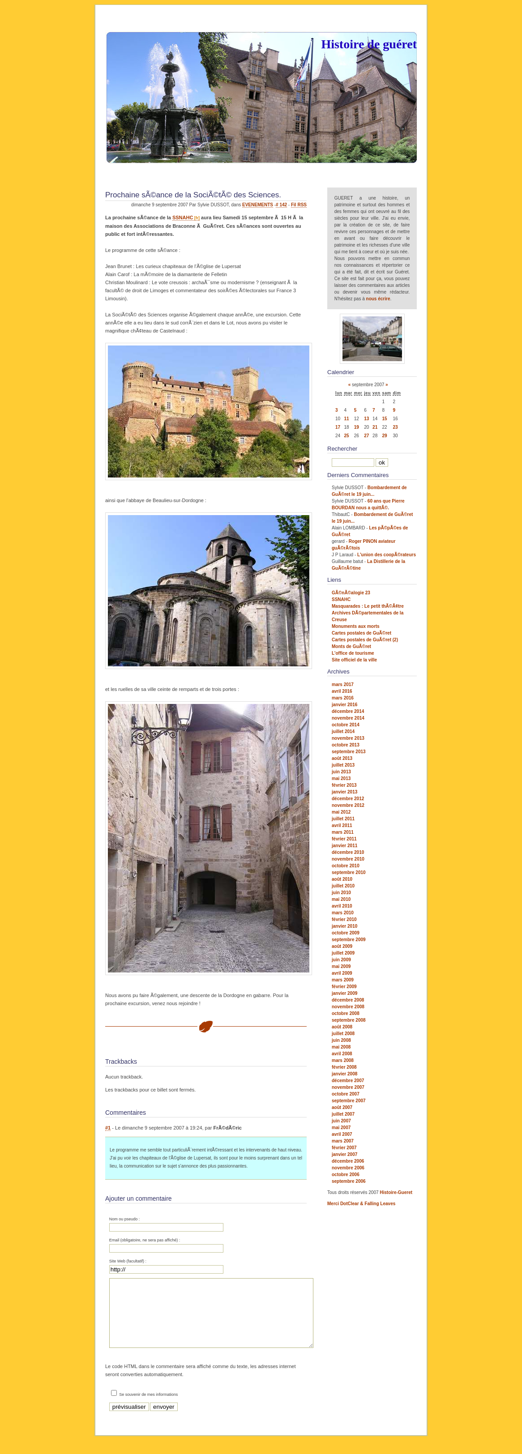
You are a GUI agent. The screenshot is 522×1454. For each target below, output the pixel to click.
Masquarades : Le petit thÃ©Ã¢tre (368, 606)
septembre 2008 (349, 1020)
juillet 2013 (343, 765)
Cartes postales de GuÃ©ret (361, 633)
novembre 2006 (348, 1167)
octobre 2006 (345, 1174)
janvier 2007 (344, 1154)
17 (337, 427)
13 (366, 418)
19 (356, 427)
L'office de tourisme (353, 653)
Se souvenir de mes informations (148, 1408)
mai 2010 (341, 899)
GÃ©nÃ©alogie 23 (351, 592)
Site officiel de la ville (354, 659)
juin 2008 (341, 1040)
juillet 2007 (343, 1114)
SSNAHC (182, 217)
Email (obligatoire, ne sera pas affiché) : (144, 1240)
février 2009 (344, 986)
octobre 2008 (345, 1013)
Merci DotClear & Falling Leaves (361, 1203)
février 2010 (344, 919)
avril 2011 (342, 825)
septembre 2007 (349, 1100)
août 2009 (342, 946)
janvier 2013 (344, 791)
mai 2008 (341, 1047)
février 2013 (344, 785)
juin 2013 (341, 771)
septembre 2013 (349, 751)
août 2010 (342, 879)
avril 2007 (342, 1134)
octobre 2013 (345, 744)
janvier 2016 (344, 704)
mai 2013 (341, 778)
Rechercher (342, 448)
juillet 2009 (343, 953)
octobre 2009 (345, 932)
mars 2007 (343, 1140)
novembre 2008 (348, 1006)
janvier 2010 (344, 926)
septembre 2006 (349, 1181)
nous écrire (378, 298)
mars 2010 (343, 912)
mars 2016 (343, 697)
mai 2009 (341, 966)
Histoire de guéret (369, 44)
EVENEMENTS (257, 204)
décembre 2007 (348, 1080)
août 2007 (342, 1107)
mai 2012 (341, 812)
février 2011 (344, 838)
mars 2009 (343, 979)
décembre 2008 (348, 1000)
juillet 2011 (343, 818)
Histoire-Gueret (396, 1192)
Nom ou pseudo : (124, 1219)
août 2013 (342, 758)
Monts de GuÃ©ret (351, 646)
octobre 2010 (345, 865)
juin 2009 (341, 959)
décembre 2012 (348, 798)
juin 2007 (341, 1120)
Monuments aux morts (356, 626)
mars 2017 (343, 684)
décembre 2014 (348, 711)
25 (346, 435)
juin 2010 (341, 892)
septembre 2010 (349, 872)
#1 (108, 1127)
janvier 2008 (344, 1073)
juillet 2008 (343, 1033)
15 (384, 418)
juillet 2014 (343, 731)
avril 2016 (342, 691)
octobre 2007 (345, 1094)
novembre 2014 (348, 718)
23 (395, 427)
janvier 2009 (344, 993)
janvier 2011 (344, 845)
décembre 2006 (348, 1161)
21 (374, 427)
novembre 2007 (348, 1087)
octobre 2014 (345, 724)
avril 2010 (342, 906)
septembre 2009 (349, 939)
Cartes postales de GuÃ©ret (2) (365, 639)
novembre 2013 (348, 738)
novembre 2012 (348, 805)
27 (366, 435)
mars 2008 (343, 1060)
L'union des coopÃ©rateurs (386, 554)
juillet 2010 (343, 885)
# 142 (281, 204)
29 (384, 435)
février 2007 (344, 1147)
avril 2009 (342, 973)
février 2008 (344, 1067)
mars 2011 (343, 832)
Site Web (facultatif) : (127, 1261)
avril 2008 (342, 1053)
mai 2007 (341, 1127)
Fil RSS (299, 204)
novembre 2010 (348, 859)
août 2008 (342, 1026)
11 (346, 418)
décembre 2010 (348, 852)
